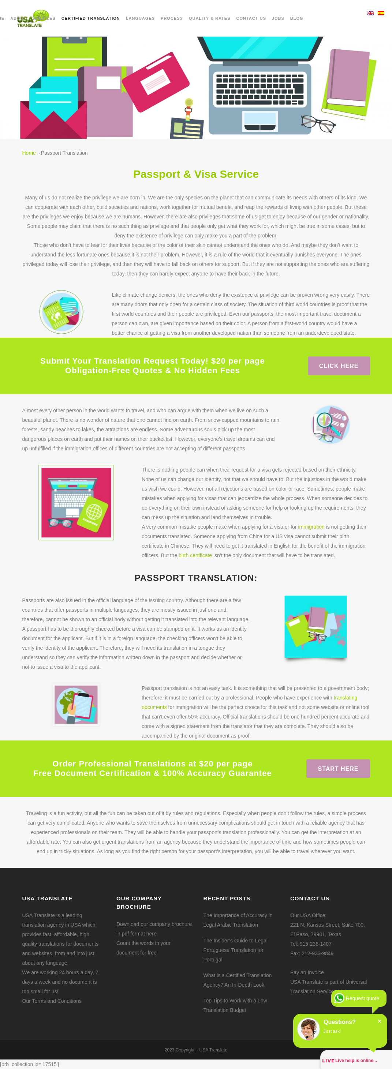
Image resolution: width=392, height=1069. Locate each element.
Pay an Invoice (307, 972)
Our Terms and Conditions (52, 1001)
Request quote (362, 998)
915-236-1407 (316, 944)
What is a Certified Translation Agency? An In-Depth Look (238, 980)
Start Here (338, 768)
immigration (311, 527)
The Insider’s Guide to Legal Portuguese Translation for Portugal (236, 950)
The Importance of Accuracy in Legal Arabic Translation (238, 920)
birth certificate (195, 555)
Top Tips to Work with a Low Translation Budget (235, 1005)
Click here (339, 366)
